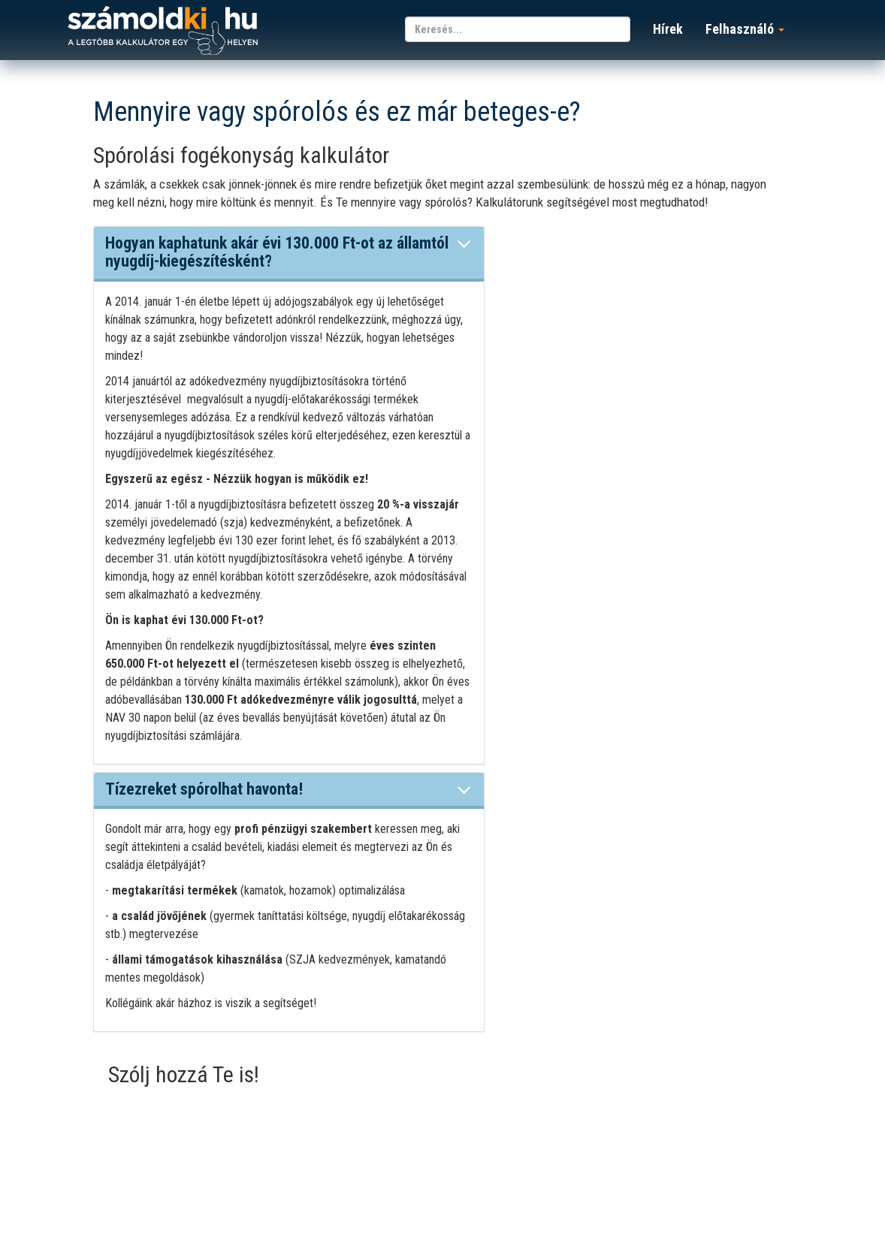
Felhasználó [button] (744, 29)
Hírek (668, 29)
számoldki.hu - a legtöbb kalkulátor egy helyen (162, 31)
